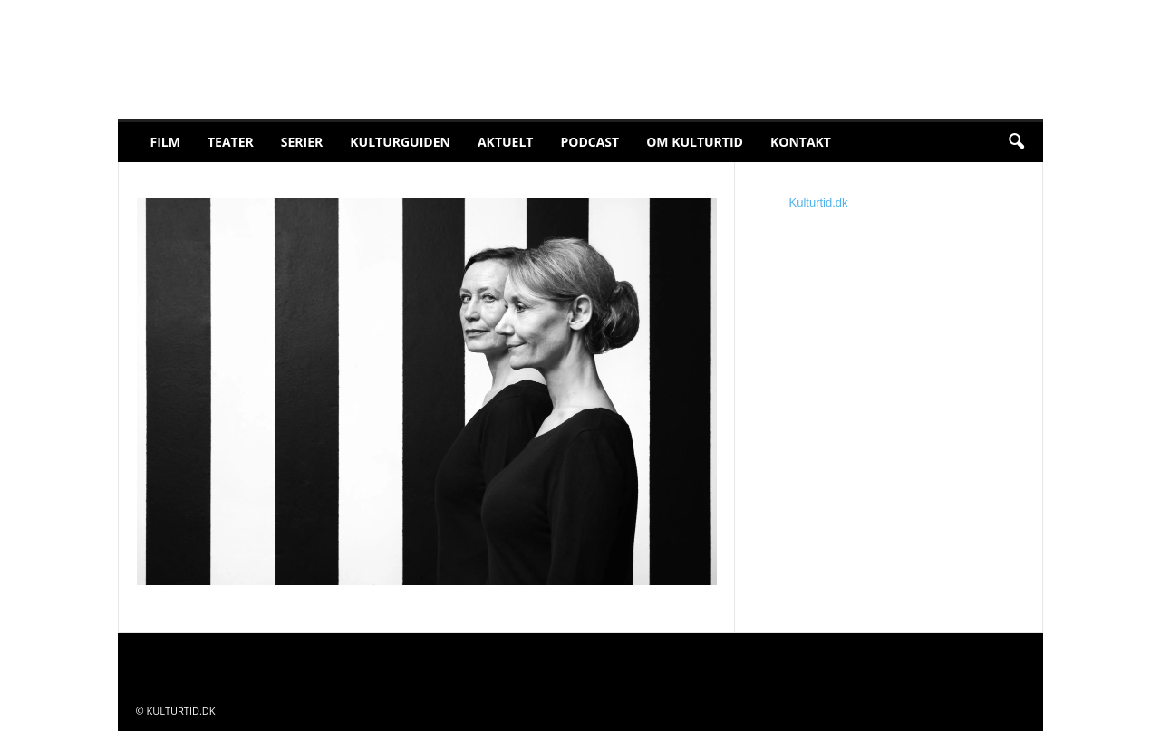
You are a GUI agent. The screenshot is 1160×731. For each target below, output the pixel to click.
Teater (231, 141)
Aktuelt (506, 141)
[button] (1016, 142)
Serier (302, 141)
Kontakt (800, 141)
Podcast (589, 141)
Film (165, 141)
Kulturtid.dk (818, 202)
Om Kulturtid (694, 141)
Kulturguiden (400, 141)
